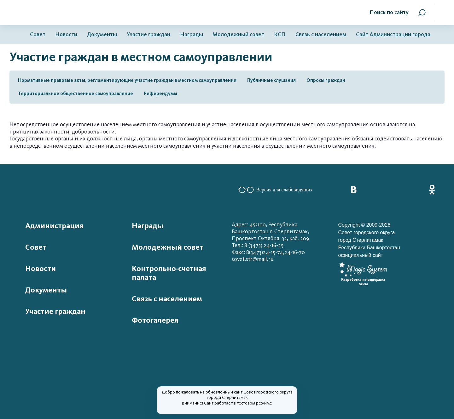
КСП (280, 34)
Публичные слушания (271, 80)
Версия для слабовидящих (275, 190)
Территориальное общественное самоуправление (75, 93)
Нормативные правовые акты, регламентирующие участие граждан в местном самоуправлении (127, 80)
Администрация (54, 225)
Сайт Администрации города (393, 34)
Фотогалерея (155, 320)
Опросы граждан (325, 80)
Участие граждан (148, 34)
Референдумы (160, 93)
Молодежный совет (238, 34)
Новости (66, 34)
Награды (191, 34)
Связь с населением (320, 34)
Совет (37, 34)
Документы (102, 34)
